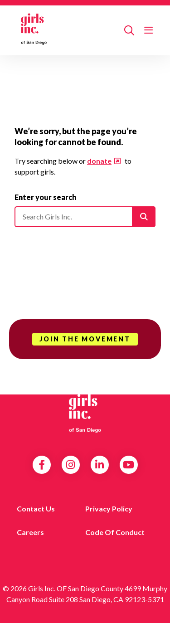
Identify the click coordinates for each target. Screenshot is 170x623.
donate (99, 160)
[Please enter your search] (85, 216)
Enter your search (45, 197)
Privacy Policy (108, 508)
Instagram (70, 464)
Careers (30, 532)
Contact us (36, 508)
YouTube (128, 464)
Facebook (42, 464)
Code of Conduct (115, 532)
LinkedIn (99, 464)
